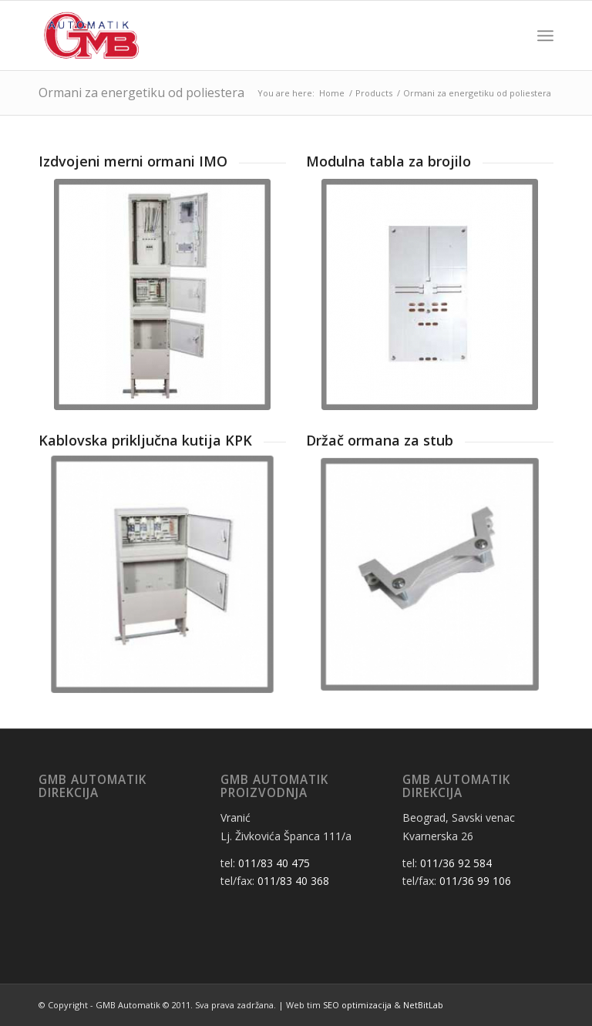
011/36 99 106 (475, 880)
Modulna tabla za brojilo (388, 161)
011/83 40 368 (293, 880)
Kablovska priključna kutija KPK (145, 440)
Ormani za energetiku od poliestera (141, 92)
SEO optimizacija (357, 1005)
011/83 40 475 (274, 863)
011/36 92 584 (456, 863)
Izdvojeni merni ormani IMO (133, 161)
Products (373, 93)
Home (332, 93)
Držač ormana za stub (379, 440)
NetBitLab (423, 1005)
